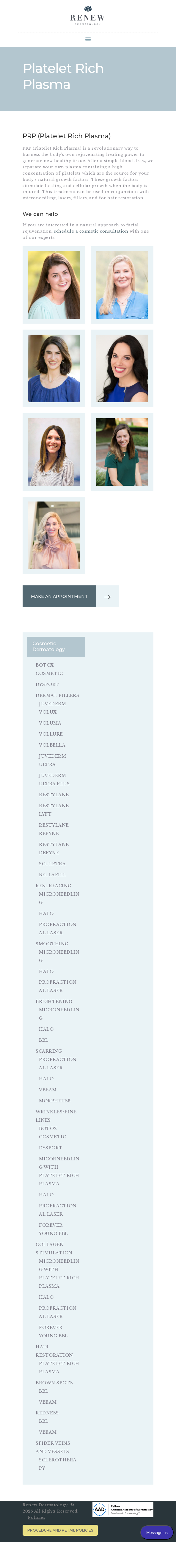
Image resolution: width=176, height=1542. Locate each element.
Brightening (54, 1001)
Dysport (47, 684)
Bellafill (52, 874)
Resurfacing (54, 885)
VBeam (48, 1090)
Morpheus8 (55, 1101)
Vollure (51, 734)
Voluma (50, 723)
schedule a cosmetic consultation (91, 231)
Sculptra (52, 863)
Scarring (49, 1051)
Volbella (52, 745)
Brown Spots (54, 1383)
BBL (43, 1040)
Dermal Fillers (57, 695)
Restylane (54, 794)
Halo (46, 913)
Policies (36, 1517)
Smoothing (52, 943)
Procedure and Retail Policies (60, 1530)
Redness (47, 1413)
